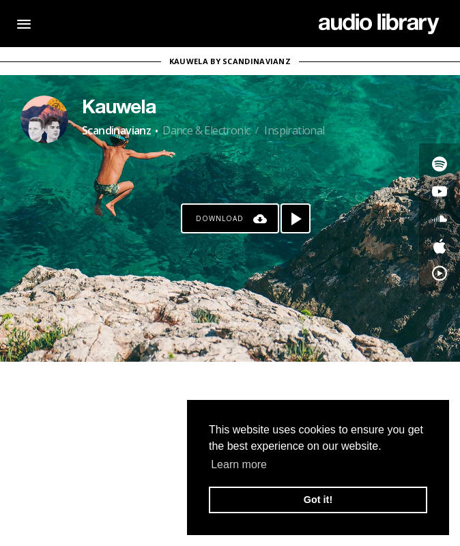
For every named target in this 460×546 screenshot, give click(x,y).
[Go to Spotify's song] (439, 163)
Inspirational (294, 130)
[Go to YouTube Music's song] (439, 273)
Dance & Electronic (206, 130)
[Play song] (296, 218)
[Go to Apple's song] (439, 245)
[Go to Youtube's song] (439, 191)
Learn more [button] (239, 464)
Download (220, 218)
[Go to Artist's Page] (44, 119)
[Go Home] (379, 24)
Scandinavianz (116, 130)
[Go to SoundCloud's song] (439, 218)
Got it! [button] (318, 499)
